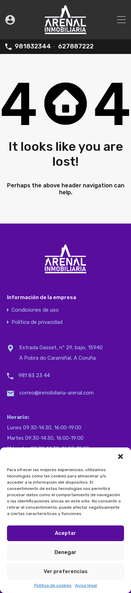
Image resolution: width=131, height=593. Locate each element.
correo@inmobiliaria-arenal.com (56, 393)
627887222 (76, 46)
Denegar (65, 552)
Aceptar (65, 533)
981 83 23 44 (34, 375)
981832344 (33, 46)
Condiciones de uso (35, 310)
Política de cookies (53, 585)
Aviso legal (86, 585)
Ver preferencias (66, 571)
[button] (120, 456)
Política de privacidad (37, 322)
